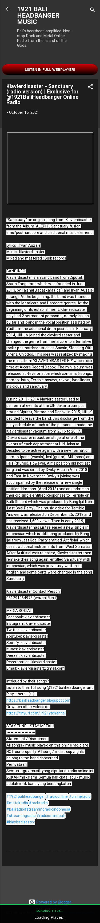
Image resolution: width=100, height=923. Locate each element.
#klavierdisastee (20, 822)
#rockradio (38, 803)
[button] (90, 88)
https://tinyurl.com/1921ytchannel (36, 713)
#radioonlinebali (51, 816)
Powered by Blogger (50, 902)
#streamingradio (21, 816)
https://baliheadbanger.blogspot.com (38, 700)
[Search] (92, 11)
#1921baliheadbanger (25, 796)
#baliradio (15, 809)
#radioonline (57, 796)
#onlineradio (80, 796)
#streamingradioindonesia (47, 809)
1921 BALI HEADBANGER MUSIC (38, 15)
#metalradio (17, 803)
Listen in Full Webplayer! (50, 70)
